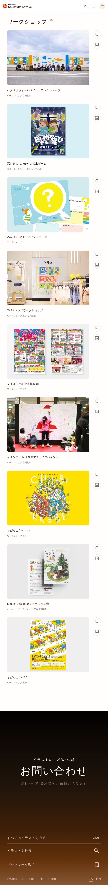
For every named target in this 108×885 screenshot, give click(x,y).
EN (98, 879)
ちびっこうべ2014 (18, 677)
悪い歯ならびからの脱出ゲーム (26, 163)
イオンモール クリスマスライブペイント (32, 457)
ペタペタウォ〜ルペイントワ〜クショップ (33, 90)
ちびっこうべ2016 (18, 530)
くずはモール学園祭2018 (23, 383)
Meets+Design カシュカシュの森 (28, 603)
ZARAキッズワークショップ (25, 310)
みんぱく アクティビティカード (27, 237)
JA (91, 879)
